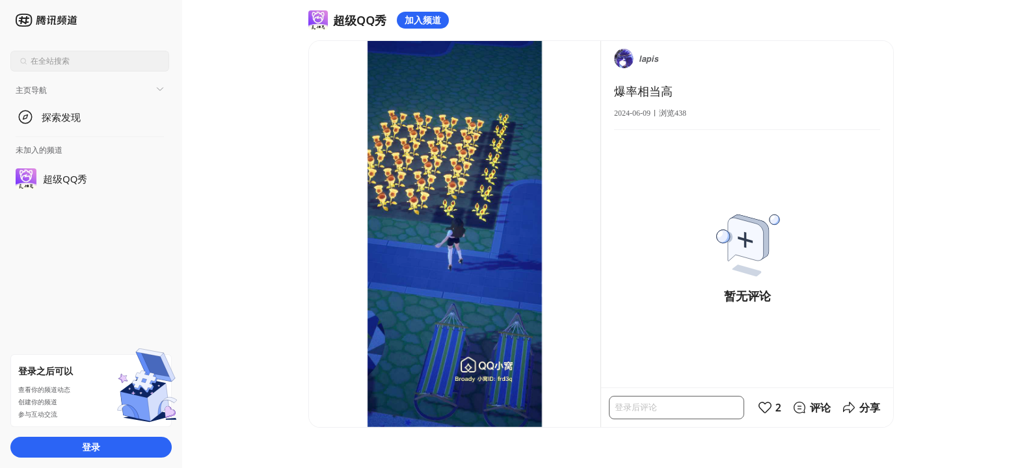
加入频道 (423, 20)
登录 (91, 447)
